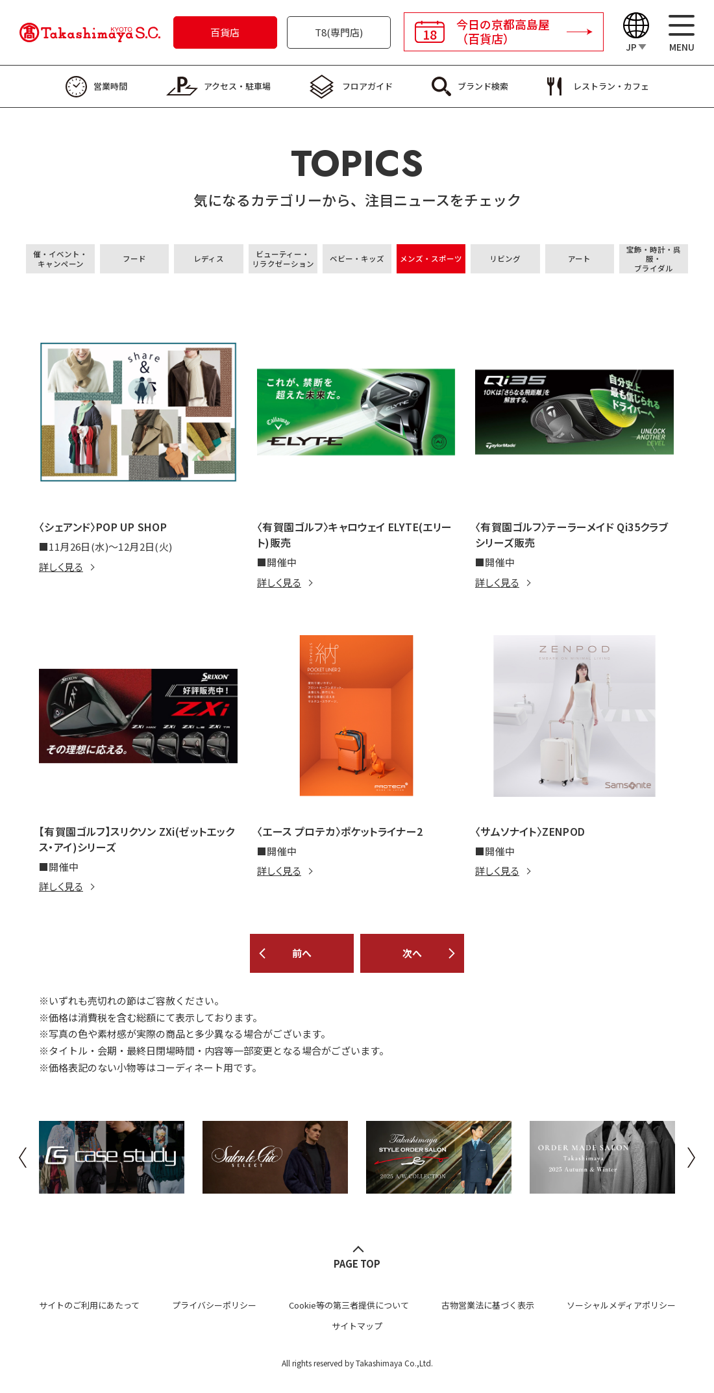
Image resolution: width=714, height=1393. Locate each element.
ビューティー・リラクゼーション (283, 259)
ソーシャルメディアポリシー (621, 1305)
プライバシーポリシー (214, 1305)
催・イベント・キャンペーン (60, 259)
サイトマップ (357, 1326)
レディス (208, 258)
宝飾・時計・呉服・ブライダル (653, 258)
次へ (412, 953)
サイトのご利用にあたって (89, 1305)
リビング (505, 258)
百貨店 (225, 32)
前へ (302, 953)
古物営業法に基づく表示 (487, 1305)
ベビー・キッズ (357, 258)
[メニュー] (682, 32)
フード (134, 258)
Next (691, 1157)
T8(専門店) (339, 32)
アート (579, 258)
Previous (22, 1157)
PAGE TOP (357, 1263)
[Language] (636, 32)
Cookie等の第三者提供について (349, 1305)
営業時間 (110, 86)
